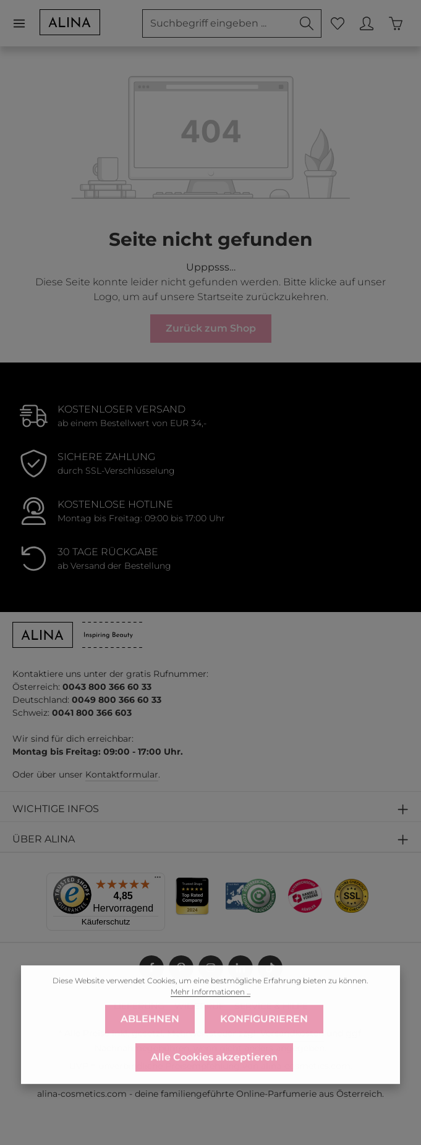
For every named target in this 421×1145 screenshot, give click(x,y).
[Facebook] (151, 967)
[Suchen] (306, 23)
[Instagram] (210, 967)
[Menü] (25, 23)
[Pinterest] (181, 967)
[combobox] (217, 23)
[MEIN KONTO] (366, 23)
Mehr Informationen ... (210, 1012)
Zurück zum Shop (211, 328)
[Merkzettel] (337, 23)
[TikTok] (270, 967)
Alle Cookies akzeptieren (214, 1077)
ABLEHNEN (150, 1039)
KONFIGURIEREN (264, 1039)
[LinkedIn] (240, 967)
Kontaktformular (121, 774)
